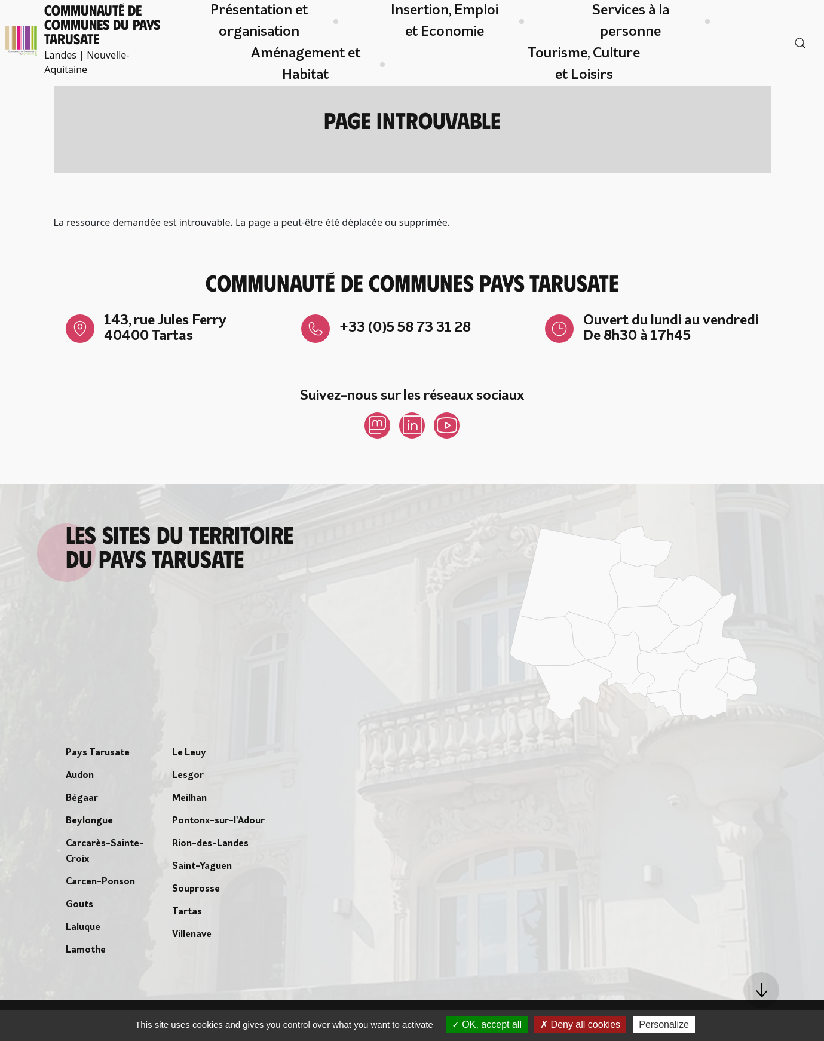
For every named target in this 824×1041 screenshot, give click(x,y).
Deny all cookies (580, 1024)
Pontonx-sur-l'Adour (218, 823)
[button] (761, 990)
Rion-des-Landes (210, 846)
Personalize (664, 1024)
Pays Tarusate (98, 755)
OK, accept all (487, 1024)
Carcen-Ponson (100, 884)
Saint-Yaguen (202, 869)
